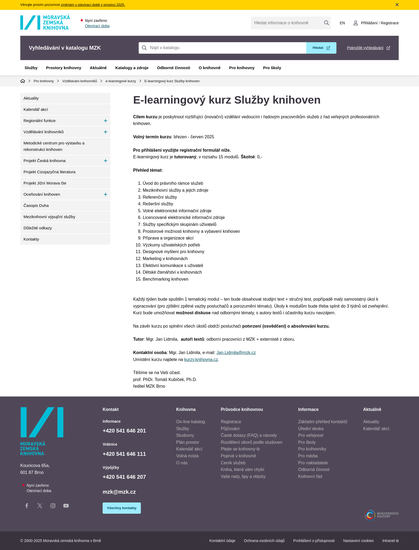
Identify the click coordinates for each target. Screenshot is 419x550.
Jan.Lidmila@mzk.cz (236, 352)
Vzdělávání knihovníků (79, 81)
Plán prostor (187, 442)
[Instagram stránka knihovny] (52, 506)
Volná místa (187, 456)
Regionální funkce (40, 120)
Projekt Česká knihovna (45, 160)
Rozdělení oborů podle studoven (251, 442)
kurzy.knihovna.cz (201, 359)
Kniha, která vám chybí (242, 469)
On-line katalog (190, 421)
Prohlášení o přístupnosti (314, 541)
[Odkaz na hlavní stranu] (45, 28)
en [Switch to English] (342, 23)
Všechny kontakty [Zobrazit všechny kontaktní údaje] (122, 508)
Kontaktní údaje (222, 541)
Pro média (308, 456)
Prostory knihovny (63, 67)
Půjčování (230, 428)
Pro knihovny (241, 67)
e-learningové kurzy (121, 81)
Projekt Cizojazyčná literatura (49, 172)
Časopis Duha (36, 205)
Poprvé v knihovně (238, 456)
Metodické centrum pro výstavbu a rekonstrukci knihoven (54, 146)
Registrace (231, 421)
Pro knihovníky (312, 449)
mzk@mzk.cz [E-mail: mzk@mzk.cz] (119, 492)
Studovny (185, 435)
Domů (22, 80)
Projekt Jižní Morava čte (45, 183)
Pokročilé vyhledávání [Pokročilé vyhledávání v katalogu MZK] (365, 48)
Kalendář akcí (36, 109)
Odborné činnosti (173, 67)
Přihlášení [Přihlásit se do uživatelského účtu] (369, 23)
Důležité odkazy (38, 228)
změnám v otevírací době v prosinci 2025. (93, 5)
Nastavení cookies (358, 541)
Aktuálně (98, 67)
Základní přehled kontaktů (322, 421)
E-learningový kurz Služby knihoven (172, 81)
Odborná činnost (313, 469)
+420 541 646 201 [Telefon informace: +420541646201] (124, 431)
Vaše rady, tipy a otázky (243, 476)
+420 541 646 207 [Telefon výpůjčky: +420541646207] (124, 477)
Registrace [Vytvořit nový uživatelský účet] (390, 23)
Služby (31, 67)
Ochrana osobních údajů (264, 541)
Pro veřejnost (310, 435)
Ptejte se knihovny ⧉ (240, 449)
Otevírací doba (97, 26)
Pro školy (272, 67)
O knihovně (210, 67)
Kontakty (31, 239)
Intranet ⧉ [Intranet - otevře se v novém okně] (390, 541)
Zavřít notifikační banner (397, 4)
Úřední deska (311, 428)
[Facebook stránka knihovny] (26, 506)
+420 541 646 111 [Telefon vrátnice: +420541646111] (124, 454)
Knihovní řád (310, 476)
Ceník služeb (233, 463)
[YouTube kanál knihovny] (66, 506)
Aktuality (31, 98)
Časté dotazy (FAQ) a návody (249, 435)
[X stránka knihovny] (39, 506)
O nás (182, 463)
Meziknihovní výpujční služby (49, 216)
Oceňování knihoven (42, 194)
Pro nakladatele (313, 463)
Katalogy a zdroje (131, 67)
